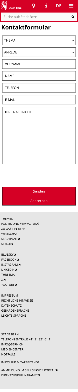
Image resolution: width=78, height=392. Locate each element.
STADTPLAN (9, 239)
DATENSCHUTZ (11, 305)
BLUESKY (7, 254)
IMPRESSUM (9, 295)
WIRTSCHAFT (10, 234)
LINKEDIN (8, 269)
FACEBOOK (8, 259)
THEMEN (7, 219)
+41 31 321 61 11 (40, 339)
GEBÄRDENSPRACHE (15, 310)
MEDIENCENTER (12, 349)
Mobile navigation (71, 5)
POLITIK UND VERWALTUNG (20, 224)
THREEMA (8, 275)
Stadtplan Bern (33, 5)
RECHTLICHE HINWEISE (17, 300)
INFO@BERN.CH (12, 344)
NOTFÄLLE (8, 354)
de (59, 6)
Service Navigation (46, 5)
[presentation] (44, 175)
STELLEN (7, 244)
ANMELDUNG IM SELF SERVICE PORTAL (28, 370)
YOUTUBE (8, 285)
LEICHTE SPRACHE (13, 315)
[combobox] (39, 40)
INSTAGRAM (9, 264)
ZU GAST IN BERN (13, 229)
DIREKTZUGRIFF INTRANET (19, 375)
